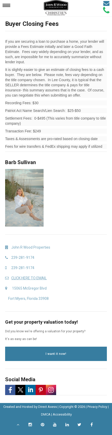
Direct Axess (47, 407)
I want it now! (56, 354)
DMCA (45, 414)
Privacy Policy (97, 407)
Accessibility (62, 414)
